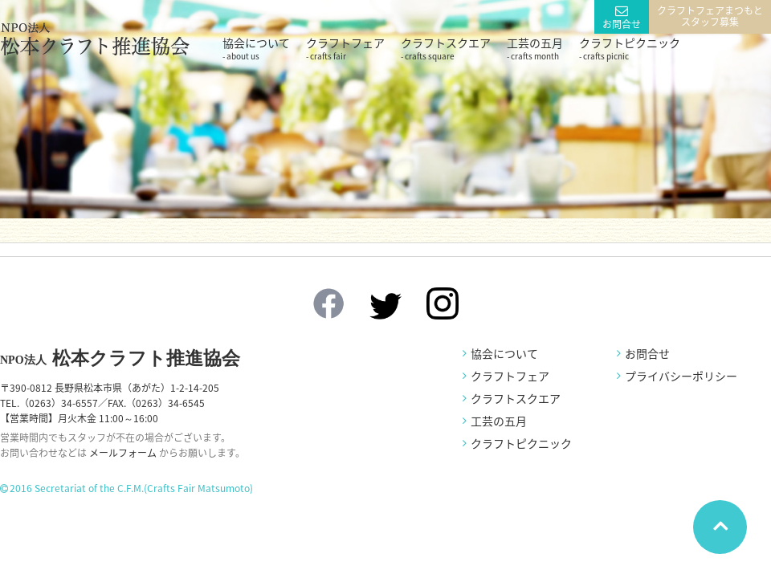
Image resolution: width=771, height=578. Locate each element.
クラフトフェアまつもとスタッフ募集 (710, 16)
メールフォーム (123, 453)
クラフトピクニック (629, 48)
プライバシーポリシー (681, 376)
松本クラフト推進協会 (120, 358)
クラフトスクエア (446, 48)
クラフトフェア (345, 48)
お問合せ (621, 24)
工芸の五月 (535, 48)
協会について (256, 48)
